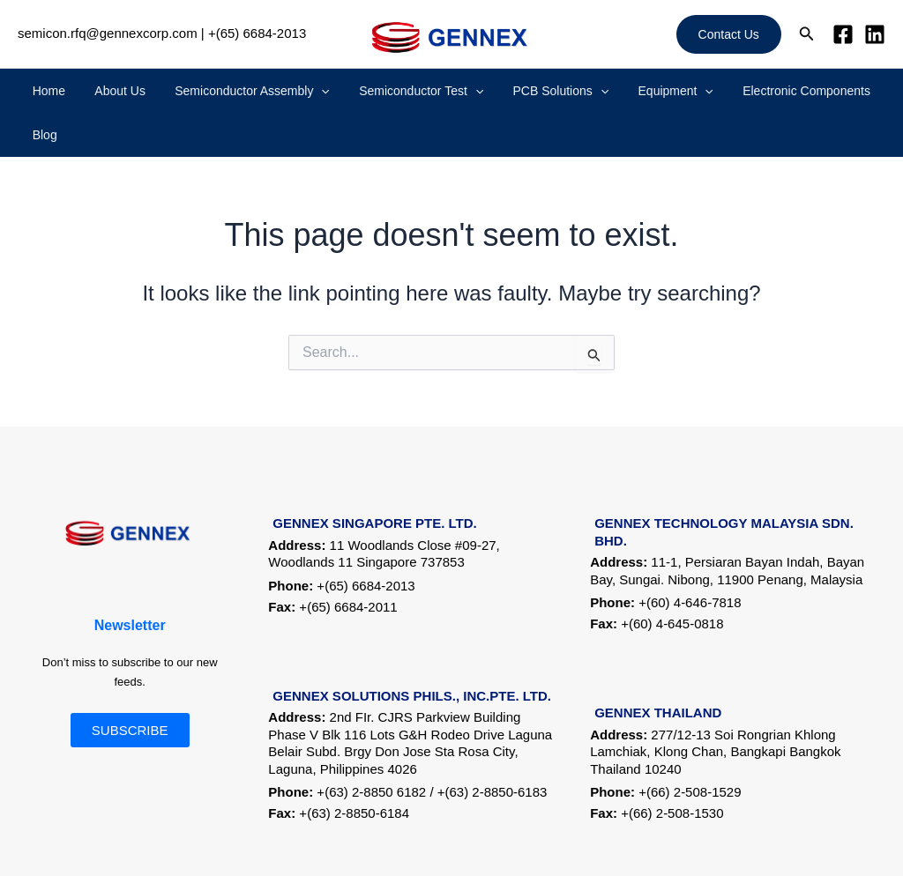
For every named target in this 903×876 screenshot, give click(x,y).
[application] (312, 91)
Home (63, 91)
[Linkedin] (874, 34)
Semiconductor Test (400, 91)
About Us (122, 91)
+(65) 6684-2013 (257, 33)
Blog (844, 91)
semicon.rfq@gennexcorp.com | (111, 33)
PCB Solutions (528, 91)
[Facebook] (843, 34)
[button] (728, 34)
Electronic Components (750, 91)
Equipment (630, 91)
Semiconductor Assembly (243, 91)
